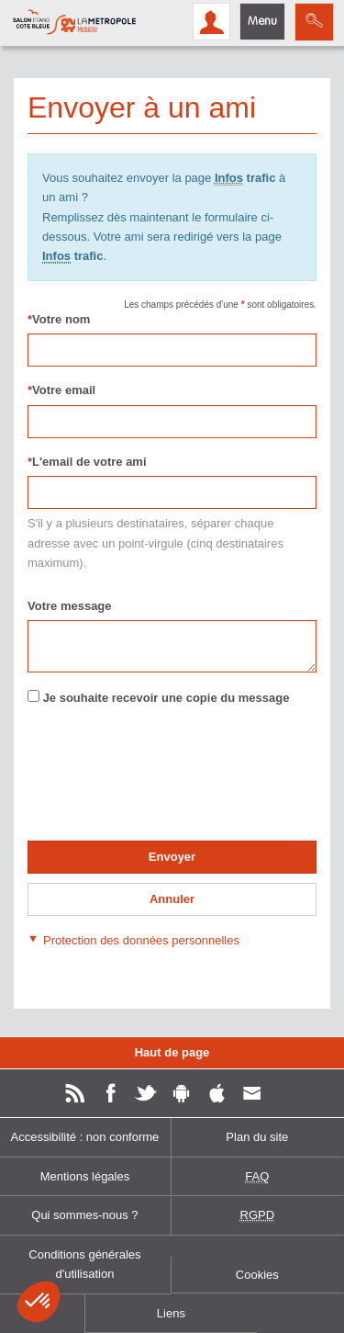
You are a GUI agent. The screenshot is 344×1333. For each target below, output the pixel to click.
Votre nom (59, 319)
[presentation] (167, 782)
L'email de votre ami (87, 462)
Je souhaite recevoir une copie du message (166, 698)
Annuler (172, 899)
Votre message (70, 606)
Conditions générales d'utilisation (84, 1264)
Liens (171, 1313)
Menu (262, 22)
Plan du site (257, 1137)
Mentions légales (85, 1176)
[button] (133, 939)
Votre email (61, 390)
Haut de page (172, 1052)
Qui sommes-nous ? (84, 1215)
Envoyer (172, 857)
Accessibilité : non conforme (85, 1137)
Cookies (257, 1275)
